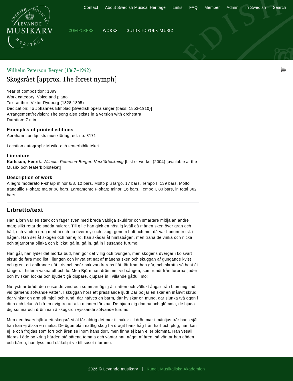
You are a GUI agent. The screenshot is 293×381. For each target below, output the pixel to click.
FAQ (193, 7)
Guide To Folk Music (150, 30)
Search (279, 7)
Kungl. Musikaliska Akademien (176, 369)
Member (212, 7)
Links (177, 7)
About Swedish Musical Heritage (135, 7)
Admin (232, 7)
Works (109, 30)
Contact (91, 7)
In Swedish (256, 7)
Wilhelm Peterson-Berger (49, 71)
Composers (81, 30)
